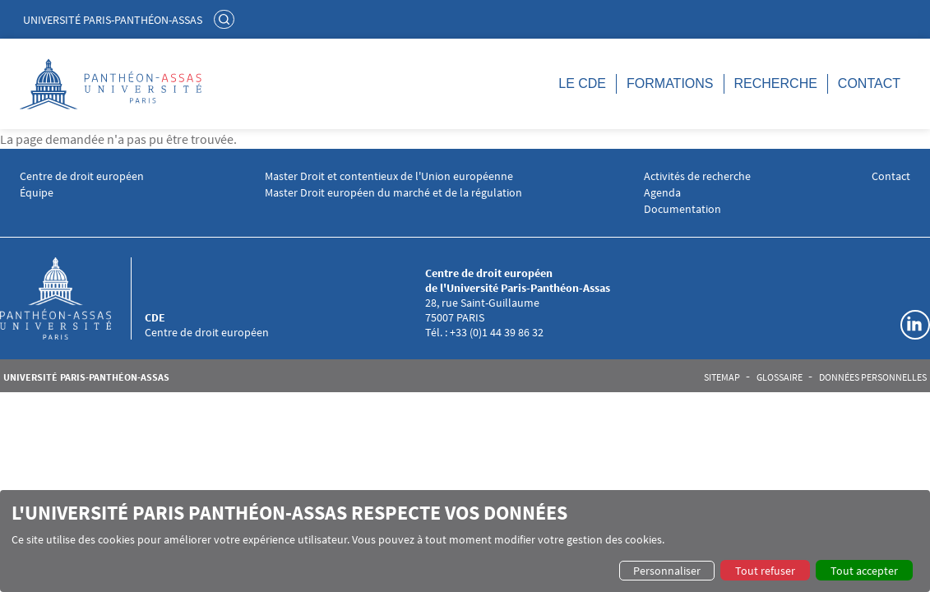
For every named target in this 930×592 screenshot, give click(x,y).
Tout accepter (864, 570)
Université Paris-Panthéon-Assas (112, 19)
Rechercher (226, 19)
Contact (869, 83)
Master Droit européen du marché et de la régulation (393, 193)
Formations (670, 83)
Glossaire (779, 377)
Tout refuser (765, 570)
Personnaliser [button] (667, 570)
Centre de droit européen (82, 176)
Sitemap (722, 377)
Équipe (36, 193)
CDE (155, 317)
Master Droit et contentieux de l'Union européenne (389, 176)
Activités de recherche (697, 176)
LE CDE (582, 83)
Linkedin (915, 325)
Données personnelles (873, 377)
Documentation (682, 209)
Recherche (775, 83)
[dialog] (465, 541)
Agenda (662, 193)
